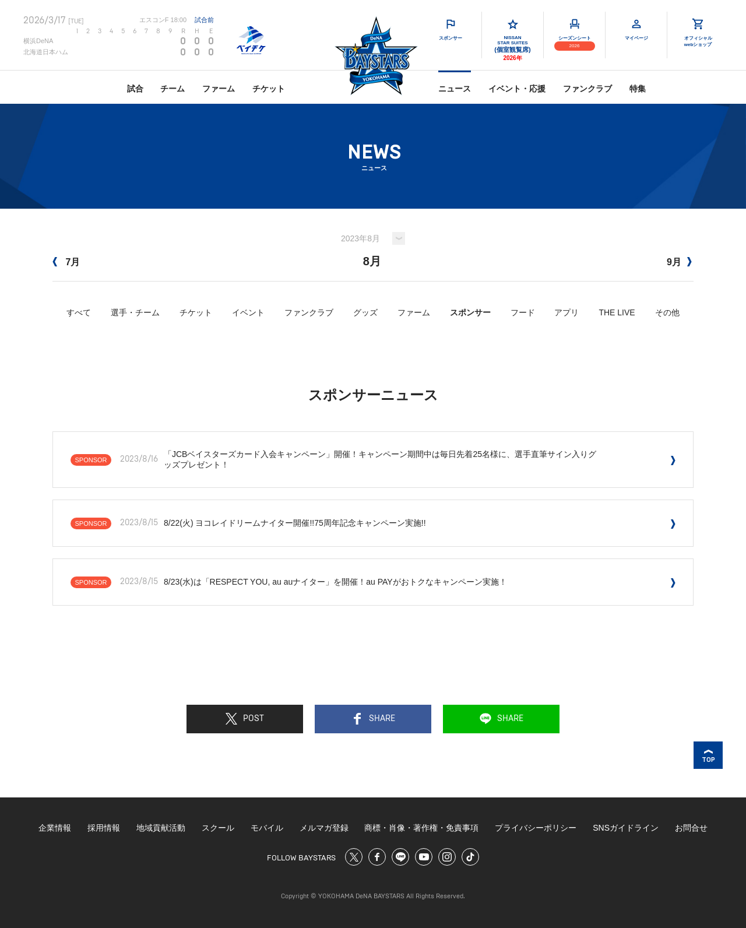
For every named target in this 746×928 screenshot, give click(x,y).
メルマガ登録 (324, 827)
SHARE (373, 719)
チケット (268, 88)
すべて (78, 312)
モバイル (267, 827)
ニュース (454, 88)
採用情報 (103, 827)
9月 (679, 262)
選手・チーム (135, 312)
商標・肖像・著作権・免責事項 (421, 827)
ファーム (218, 88)
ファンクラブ (587, 88)
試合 (135, 88)
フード (523, 312)
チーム (172, 88)
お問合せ (691, 827)
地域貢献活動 (160, 827)
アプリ (566, 312)
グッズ (365, 312)
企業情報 (54, 827)
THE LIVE (617, 312)
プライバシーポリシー (535, 827)
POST (245, 719)
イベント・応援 (517, 88)
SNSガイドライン (626, 827)
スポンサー (470, 312)
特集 (637, 88)
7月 (66, 262)
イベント (248, 312)
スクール (218, 827)
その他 (667, 312)
